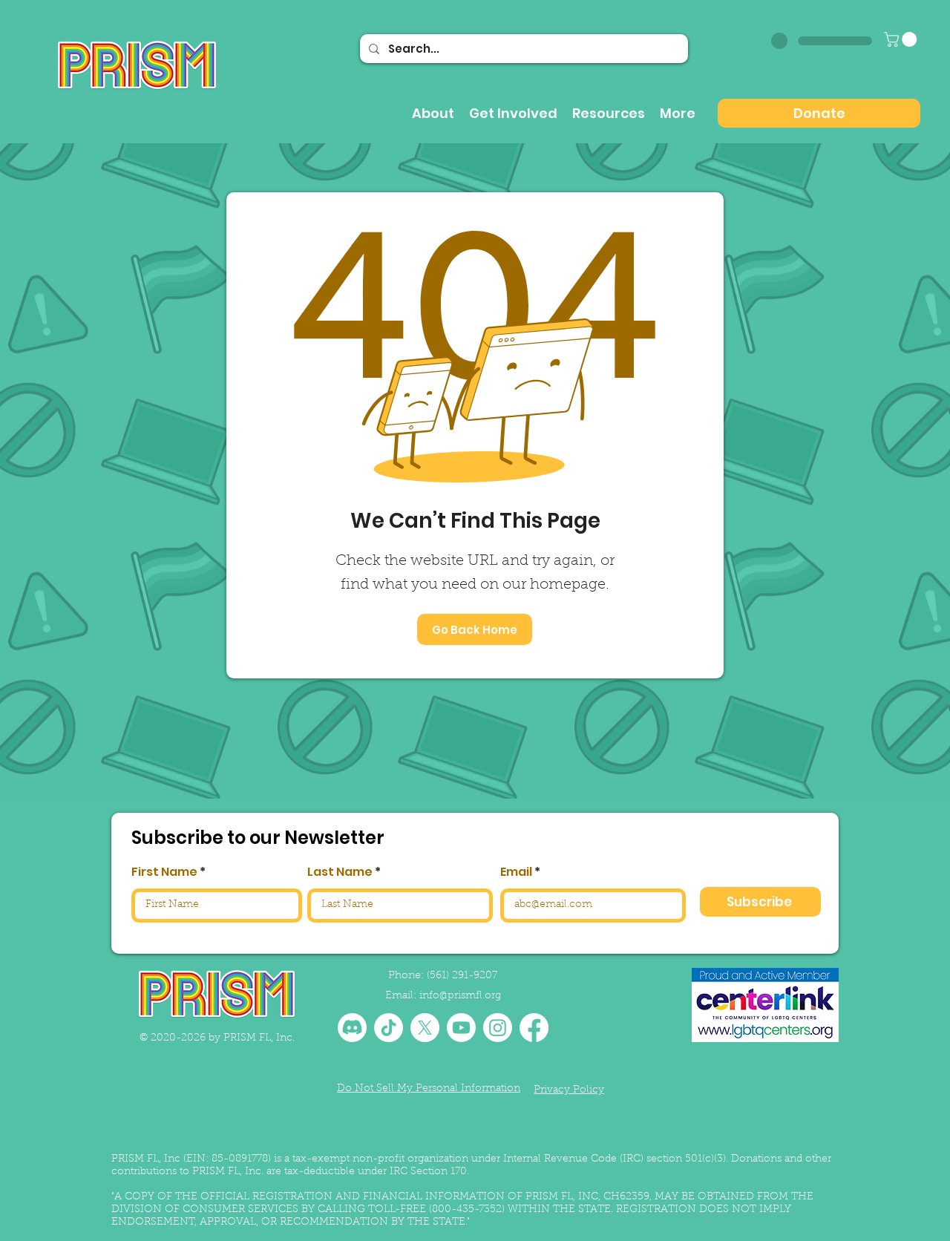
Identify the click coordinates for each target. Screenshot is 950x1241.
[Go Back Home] (474, 629)
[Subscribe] (760, 902)
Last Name (340, 872)
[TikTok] (388, 1027)
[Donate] (819, 113)
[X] (424, 1027)
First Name (164, 872)
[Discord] (352, 1027)
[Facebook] (534, 1027)
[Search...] (522, 48)
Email (516, 872)
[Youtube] (461, 1027)
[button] (902, 39)
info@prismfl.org (460, 996)
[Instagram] (497, 1027)
